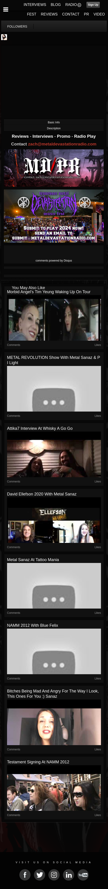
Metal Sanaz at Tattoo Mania (33, 559)
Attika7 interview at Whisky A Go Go (40, 428)
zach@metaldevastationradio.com (62, 144)
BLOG (56, 5)
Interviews (43, 136)
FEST (31, 14)
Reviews (21, 136)
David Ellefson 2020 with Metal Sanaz (41, 494)
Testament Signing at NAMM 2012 (38, 762)
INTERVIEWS (35, 5)
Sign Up (93, 4)
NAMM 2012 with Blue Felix (32, 625)
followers (17, 26)
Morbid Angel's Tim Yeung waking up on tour (49, 292)
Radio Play (85, 136)
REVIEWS (49, 14)
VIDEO (99, 14)
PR (86, 14)
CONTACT (70, 14)
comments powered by (54, 260)
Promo (64, 136)
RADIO (71, 5)
